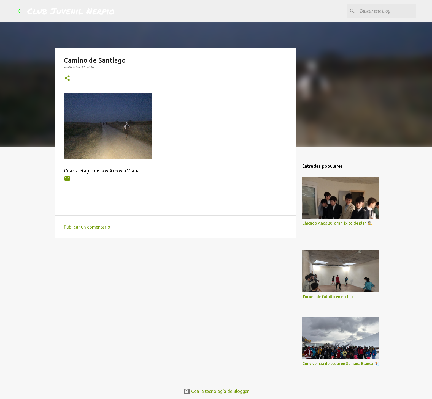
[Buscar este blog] (387, 11)
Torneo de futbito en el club (327, 297)
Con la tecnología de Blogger (216, 391)
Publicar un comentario (87, 226)
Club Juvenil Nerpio (71, 10)
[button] (67, 78)
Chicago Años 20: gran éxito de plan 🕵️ (337, 223)
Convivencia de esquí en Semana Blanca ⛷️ (340, 363)
